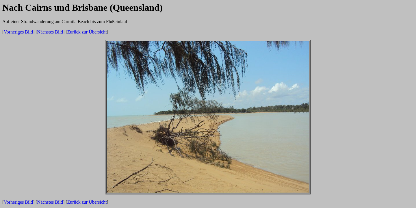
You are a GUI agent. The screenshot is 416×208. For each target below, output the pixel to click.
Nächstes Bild (50, 31)
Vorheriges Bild (18, 31)
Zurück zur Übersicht (87, 31)
